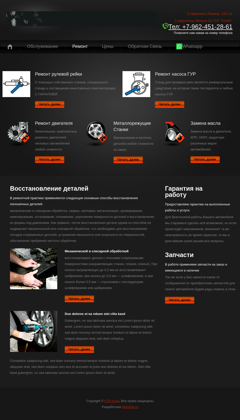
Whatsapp (189, 46)
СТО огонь (112, 401)
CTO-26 (81, 21)
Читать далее (49, 104)
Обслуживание (42, 46)
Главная (10, 46)
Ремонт (80, 46)
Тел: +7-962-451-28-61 (197, 26)
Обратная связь (145, 46)
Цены (108, 46)
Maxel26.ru (130, 407)
